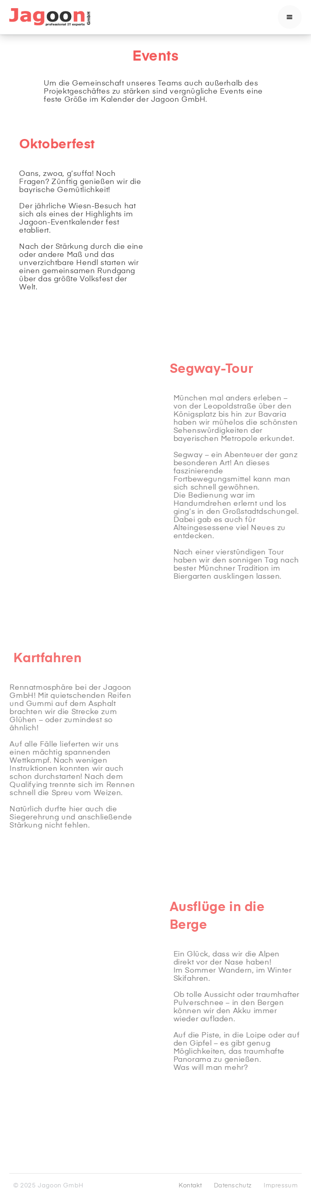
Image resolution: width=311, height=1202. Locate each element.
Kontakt (190, 1186)
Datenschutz (232, 1186)
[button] (290, 17)
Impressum (281, 1186)
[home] (49, 17)
